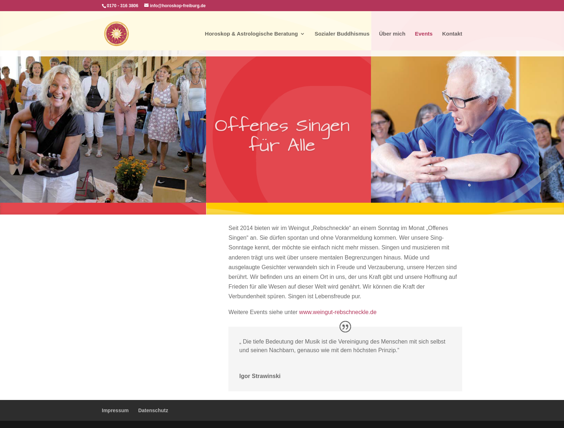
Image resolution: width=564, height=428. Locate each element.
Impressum (115, 410)
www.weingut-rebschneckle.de (338, 312)
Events (424, 34)
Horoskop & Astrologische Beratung (251, 34)
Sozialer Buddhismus (342, 34)
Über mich (392, 34)
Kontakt (452, 34)
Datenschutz (153, 410)
